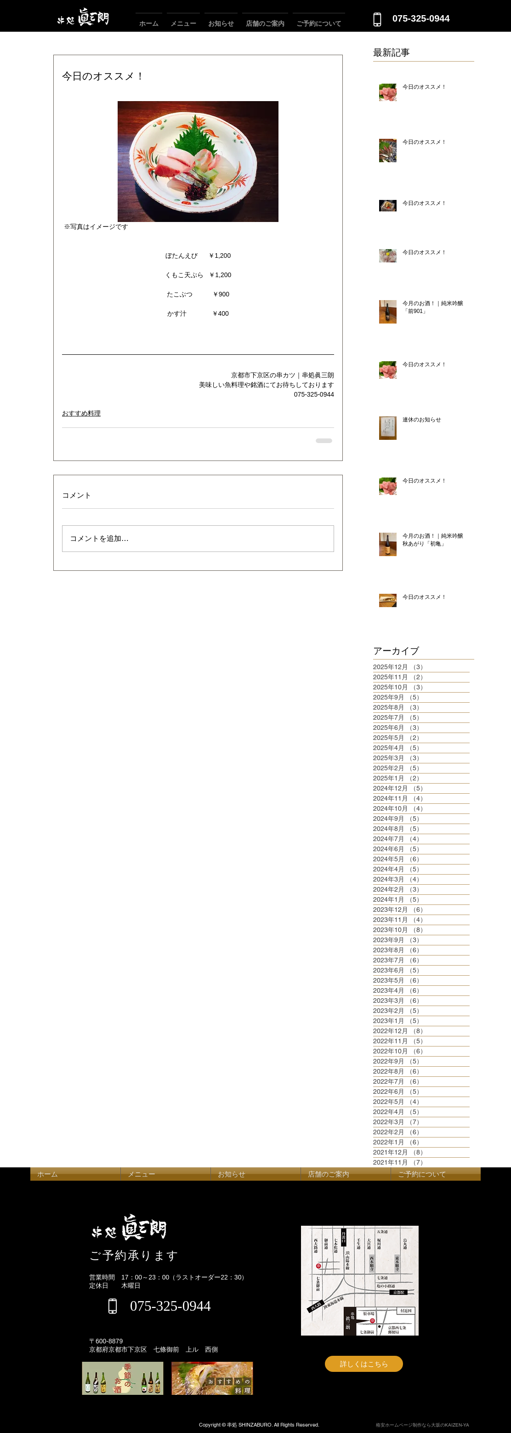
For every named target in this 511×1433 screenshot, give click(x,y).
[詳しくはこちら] (364, 1364)
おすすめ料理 (81, 413)
